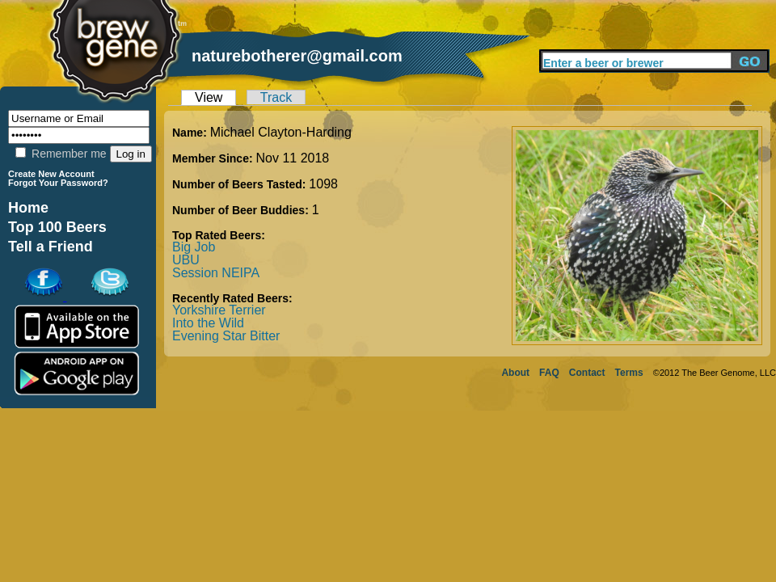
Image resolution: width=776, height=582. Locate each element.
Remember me (60, 153)
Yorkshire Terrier (219, 310)
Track (276, 97)
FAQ (549, 372)
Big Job (193, 247)
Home (28, 208)
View (208, 97)
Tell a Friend (50, 246)
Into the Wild (208, 323)
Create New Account (51, 174)
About (515, 372)
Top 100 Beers (57, 227)
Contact (587, 372)
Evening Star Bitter (226, 336)
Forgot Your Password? (58, 183)
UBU (186, 260)
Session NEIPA (215, 273)
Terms (629, 372)
